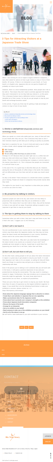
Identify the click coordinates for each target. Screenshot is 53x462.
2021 (3, 350)
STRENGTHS (11, 411)
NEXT (31, 327)
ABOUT (9, 407)
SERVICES (10, 414)
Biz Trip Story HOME (5, 33)
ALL (26, 327)
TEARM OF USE (18, 453)
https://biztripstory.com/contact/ (12, 290)
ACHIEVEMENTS (12, 418)
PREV (21, 327)
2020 (3, 354)
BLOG (13, 33)
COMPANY (10, 421)
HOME (9, 404)
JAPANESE (48, 436)
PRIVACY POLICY (8, 453)
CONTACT (10, 424)
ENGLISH (48, 441)
